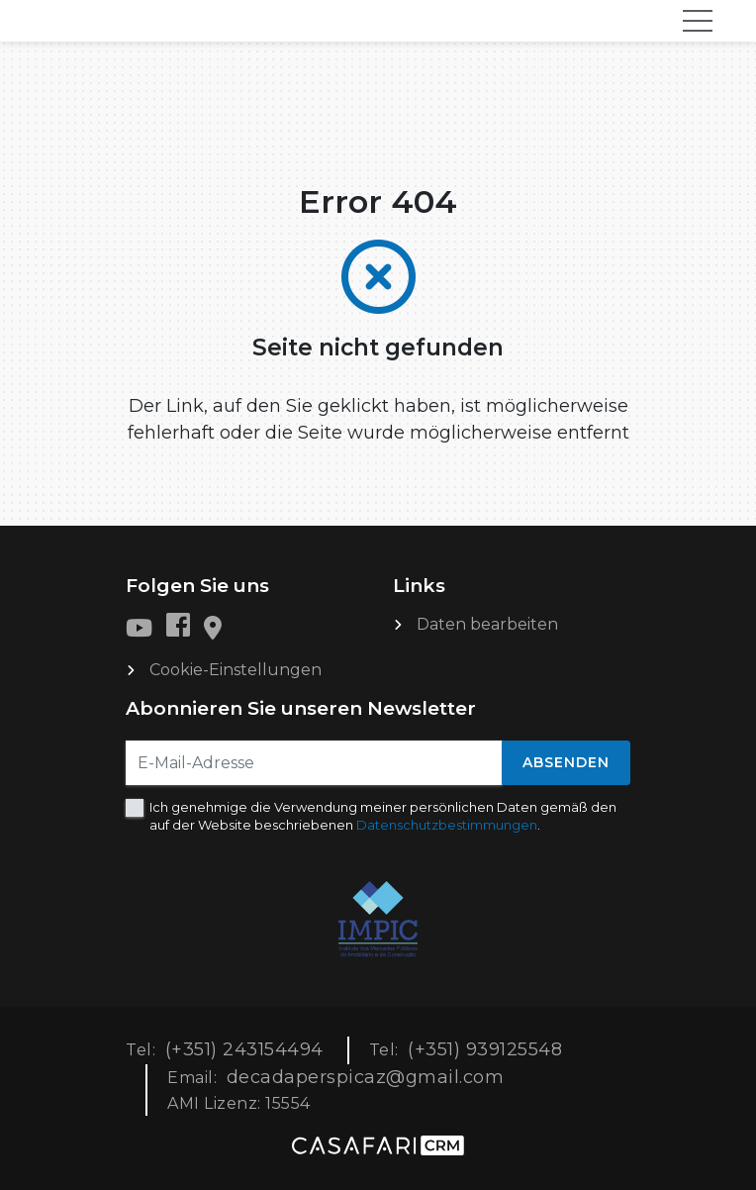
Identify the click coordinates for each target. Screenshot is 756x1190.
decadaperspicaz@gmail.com (366, 1077)
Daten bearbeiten (487, 624)
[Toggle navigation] (697, 21)
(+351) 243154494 (244, 1049)
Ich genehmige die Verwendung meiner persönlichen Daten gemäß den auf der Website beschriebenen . (382, 816)
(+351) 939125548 (485, 1049)
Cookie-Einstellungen (235, 669)
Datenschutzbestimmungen (446, 825)
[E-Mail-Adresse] (314, 763)
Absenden (566, 762)
